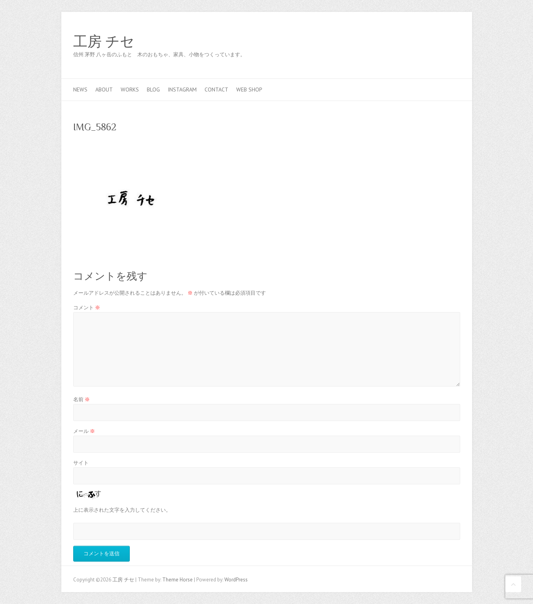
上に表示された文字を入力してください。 (122, 510)
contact (216, 89)
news (80, 89)
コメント (86, 307)
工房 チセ (104, 42)
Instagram (182, 89)
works (130, 89)
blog (153, 89)
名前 (81, 399)
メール (84, 431)
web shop (249, 89)
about (104, 89)
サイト (81, 462)
